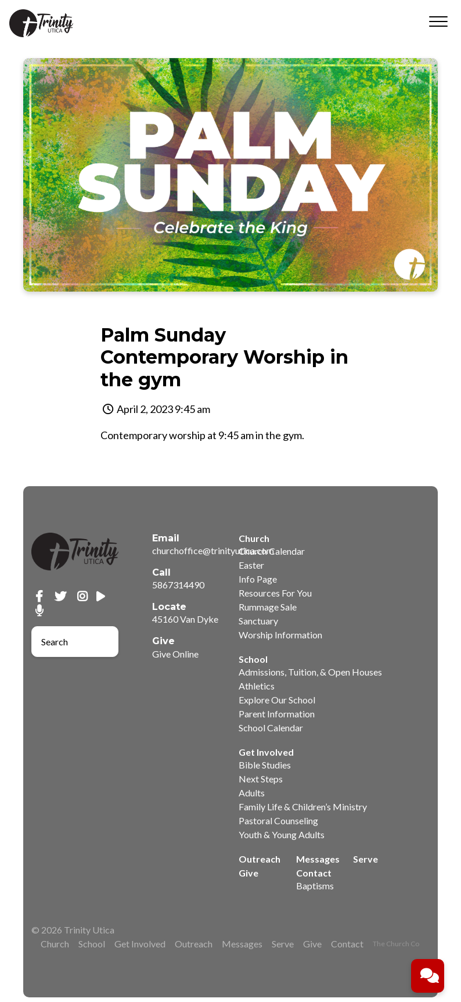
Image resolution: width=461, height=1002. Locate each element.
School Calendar (271, 727)
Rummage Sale (268, 606)
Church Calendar (272, 550)
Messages (318, 858)
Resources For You (275, 592)
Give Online (175, 653)
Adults (252, 792)
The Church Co (396, 943)
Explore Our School (277, 699)
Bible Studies (265, 764)
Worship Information (280, 634)
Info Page (258, 578)
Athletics (257, 685)
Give (248, 872)
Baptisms (315, 885)
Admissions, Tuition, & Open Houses (310, 671)
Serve (365, 858)
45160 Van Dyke (185, 618)
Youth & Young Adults (282, 834)
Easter (251, 564)
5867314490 (178, 584)
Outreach (259, 858)
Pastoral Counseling (278, 820)
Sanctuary (258, 620)
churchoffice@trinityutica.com (213, 550)
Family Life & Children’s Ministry (303, 806)
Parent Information (277, 713)
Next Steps (261, 778)
